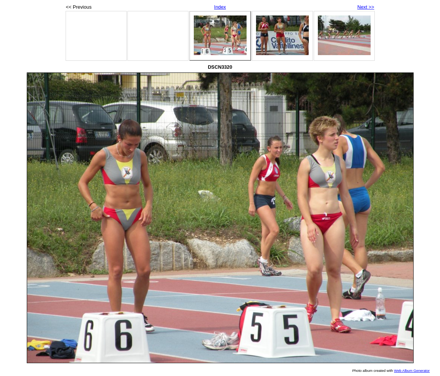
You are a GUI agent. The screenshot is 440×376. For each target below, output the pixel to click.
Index (220, 7)
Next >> (365, 7)
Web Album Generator (412, 370)
